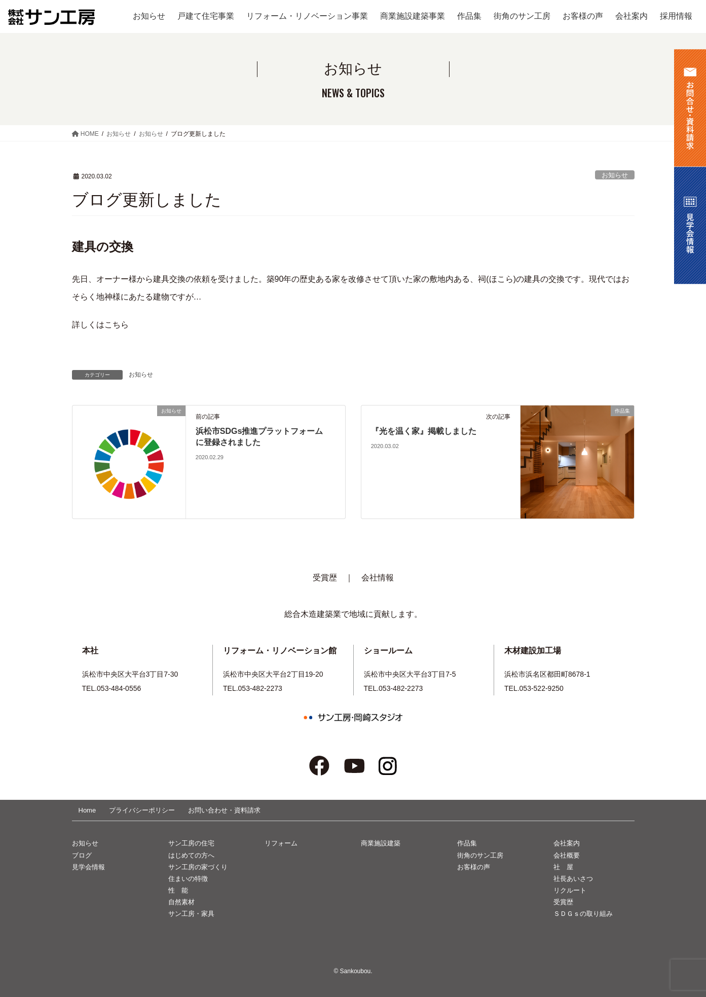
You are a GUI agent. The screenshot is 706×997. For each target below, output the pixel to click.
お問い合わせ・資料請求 (224, 810)
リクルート (569, 890)
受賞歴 (325, 577)
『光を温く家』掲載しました (423, 431)
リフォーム (281, 843)
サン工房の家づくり (198, 867)
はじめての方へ (191, 855)
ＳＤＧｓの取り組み (583, 913)
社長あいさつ (573, 878)
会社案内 (566, 843)
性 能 (178, 890)
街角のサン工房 (480, 855)
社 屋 (563, 867)
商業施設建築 (380, 843)
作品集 (467, 843)
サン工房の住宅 (191, 843)
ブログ (82, 855)
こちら (116, 324)
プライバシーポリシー (142, 810)
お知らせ (615, 175)
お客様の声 (473, 867)
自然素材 (181, 902)
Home (87, 810)
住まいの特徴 (188, 878)
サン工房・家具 (191, 913)
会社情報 (377, 577)
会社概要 (566, 855)
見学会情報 (88, 867)
